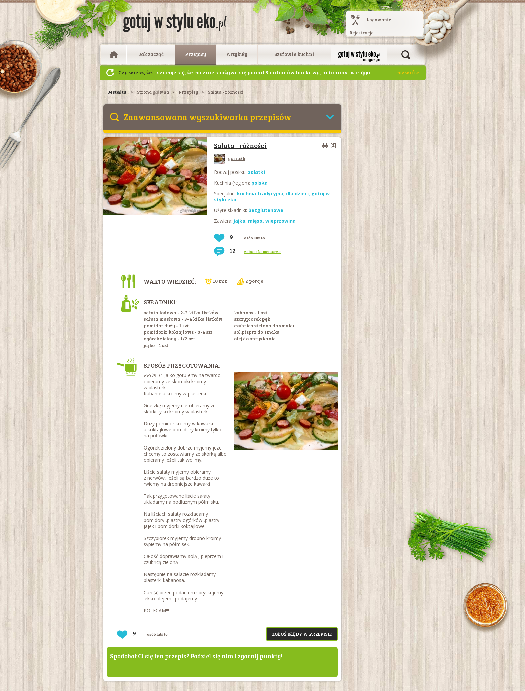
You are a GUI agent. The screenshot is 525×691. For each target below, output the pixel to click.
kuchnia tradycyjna (260, 193)
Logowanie (379, 20)
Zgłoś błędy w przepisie (302, 634)
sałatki (256, 172)
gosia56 (229, 158)
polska (259, 183)
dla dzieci (297, 193)
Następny (110, 72)
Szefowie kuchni (294, 54)
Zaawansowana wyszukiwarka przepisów (207, 117)
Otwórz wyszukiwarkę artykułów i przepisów (405, 54)
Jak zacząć (151, 54)
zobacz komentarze (262, 251)
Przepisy (195, 54)
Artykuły (236, 54)
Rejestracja (361, 33)
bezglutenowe (265, 210)
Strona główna (153, 92)
